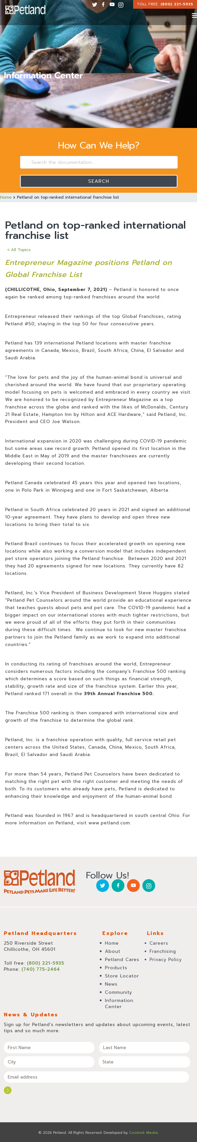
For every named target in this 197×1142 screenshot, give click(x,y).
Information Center (119, 1003)
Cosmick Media (143, 1131)
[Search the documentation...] (99, 162)
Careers (159, 943)
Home (6, 197)
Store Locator (122, 975)
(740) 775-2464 (41, 969)
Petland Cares (122, 959)
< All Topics (19, 250)
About (112, 951)
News (111, 984)
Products (116, 967)
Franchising (163, 951)
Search (98, 181)
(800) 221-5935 (177, 4)
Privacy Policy (166, 959)
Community (118, 992)
